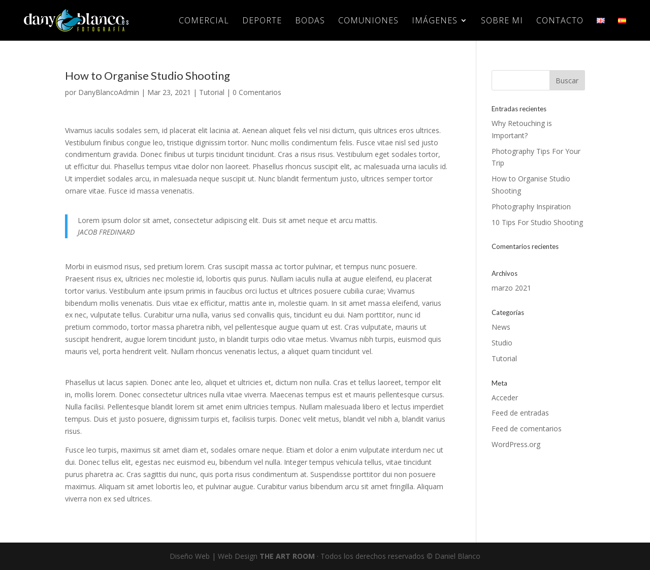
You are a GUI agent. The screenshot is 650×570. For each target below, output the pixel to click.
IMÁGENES (435, 21)
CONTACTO (559, 21)
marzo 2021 (511, 288)
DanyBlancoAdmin (108, 92)
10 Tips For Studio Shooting (537, 222)
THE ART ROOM (287, 556)
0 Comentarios (257, 92)
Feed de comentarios (527, 428)
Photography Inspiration (531, 206)
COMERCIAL (204, 21)
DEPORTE (262, 21)
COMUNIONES (368, 21)
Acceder (505, 397)
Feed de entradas (520, 413)
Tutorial (211, 92)
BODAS (310, 21)
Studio (502, 342)
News (501, 327)
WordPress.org (516, 444)
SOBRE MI (502, 21)
